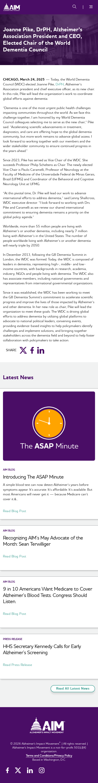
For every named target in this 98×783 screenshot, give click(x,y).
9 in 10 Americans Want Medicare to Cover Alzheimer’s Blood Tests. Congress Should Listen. (47, 595)
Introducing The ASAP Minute (33, 477)
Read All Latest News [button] (72, 688)
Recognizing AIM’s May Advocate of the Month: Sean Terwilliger (43, 541)
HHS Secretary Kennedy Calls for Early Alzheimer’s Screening (42, 649)
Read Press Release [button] (17, 665)
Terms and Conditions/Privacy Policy (49, 755)
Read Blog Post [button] (14, 511)
